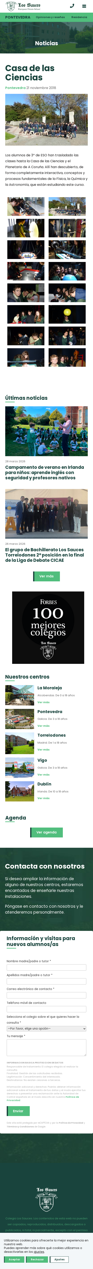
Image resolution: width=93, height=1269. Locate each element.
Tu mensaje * (46, 1045)
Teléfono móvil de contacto (46, 1006)
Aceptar (14, 1259)
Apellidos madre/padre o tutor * (46, 979)
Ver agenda (46, 832)
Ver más (46, 576)
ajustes (39, 1252)
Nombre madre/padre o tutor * (46, 965)
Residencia (79, 17)
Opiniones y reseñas (50, 17)
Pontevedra (17, 17)
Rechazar (37, 1259)
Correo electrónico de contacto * (46, 992)
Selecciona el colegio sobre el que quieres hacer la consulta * (46, 1023)
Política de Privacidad (71, 1122)
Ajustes (59, 1259)
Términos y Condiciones (20, 1126)
